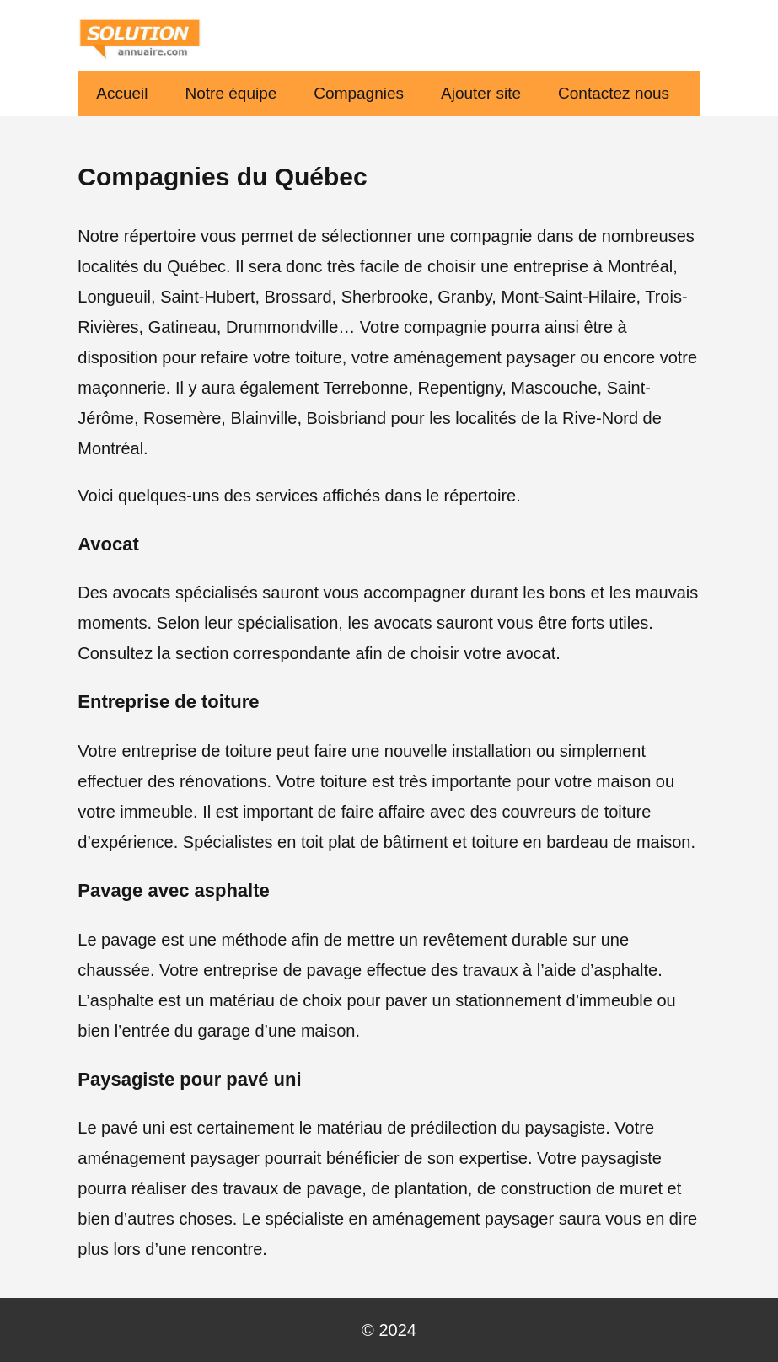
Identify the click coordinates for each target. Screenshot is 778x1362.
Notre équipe (231, 93)
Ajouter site (481, 93)
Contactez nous (613, 93)
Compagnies (359, 93)
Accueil (122, 93)
